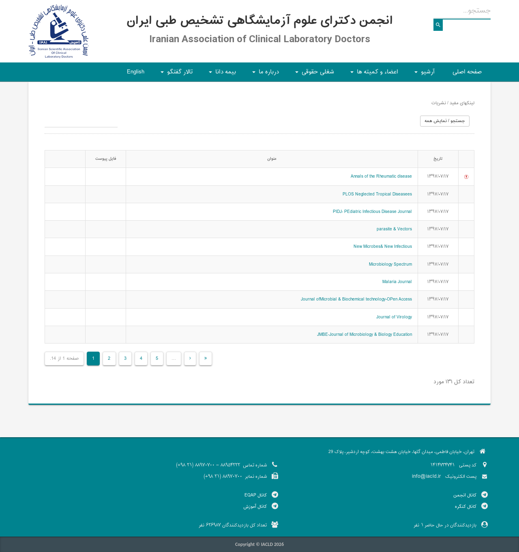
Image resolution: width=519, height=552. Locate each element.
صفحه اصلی (467, 72)
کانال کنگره (465, 506)
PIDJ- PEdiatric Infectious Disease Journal (372, 211)
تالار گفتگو (175, 74)
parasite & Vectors (394, 229)
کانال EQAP (255, 495)
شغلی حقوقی (313, 74)
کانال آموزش (255, 506)
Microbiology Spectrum (390, 264)
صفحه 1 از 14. (64, 358)
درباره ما (264, 74)
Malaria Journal (397, 282)
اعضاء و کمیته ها (373, 74)
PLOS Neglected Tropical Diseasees (377, 194)
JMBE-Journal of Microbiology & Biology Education (364, 334)
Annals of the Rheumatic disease (381, 176)
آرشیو (423, 74)
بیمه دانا (221, 74)
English (135, 72)
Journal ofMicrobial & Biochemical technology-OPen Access (356, 299)
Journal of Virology (394, 317)
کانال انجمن (464, 495)
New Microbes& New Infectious (383, 246)
